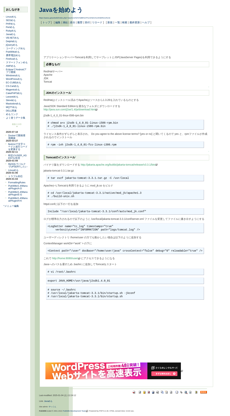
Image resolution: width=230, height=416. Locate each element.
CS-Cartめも (12, 86)
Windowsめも (13, 75)
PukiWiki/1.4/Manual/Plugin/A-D (18, 187)
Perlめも (10, 27)
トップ (46, 22)
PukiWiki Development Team (75, 411)
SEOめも (11, 20)
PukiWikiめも (13, 52)
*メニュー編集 (11, 206)
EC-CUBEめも (13, 82)
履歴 (79, 22)
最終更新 (135, 22)
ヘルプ (146, 22)
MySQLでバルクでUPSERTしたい (17, 165)
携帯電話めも (13, 55)
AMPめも (11, 66)
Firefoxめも (12, 59)
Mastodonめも (13, 103)
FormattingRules (16, 182)
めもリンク (12, 114)
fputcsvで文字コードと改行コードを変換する (18, 147)
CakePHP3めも (14, 93)
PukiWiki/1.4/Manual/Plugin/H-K (18, 199)
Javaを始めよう (61, 10)
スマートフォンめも (17, 62)
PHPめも (11, 24)
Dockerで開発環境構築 (16, 136)
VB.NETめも (12, 38)
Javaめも (11, 34)
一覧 (117, 22)
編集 (57, 22)
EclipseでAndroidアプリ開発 (16, 70)
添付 (87, 22)
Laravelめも (12, 96)
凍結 (65, 22)
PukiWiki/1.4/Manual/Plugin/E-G (18, 193)
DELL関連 (11, 110)
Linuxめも (11, 16)
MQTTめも (11, 107)
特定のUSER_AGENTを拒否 (17, 156)
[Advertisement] (111, 38)
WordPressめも (14, 79)
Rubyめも (11, 30)
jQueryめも (12, 45)
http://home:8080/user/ (66, 258)
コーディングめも (15, 48)
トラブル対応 (15, 176)
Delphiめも (11, 41)
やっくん (52, 407)
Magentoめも (13, 89)
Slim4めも (11, 100)
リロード (97, 22)
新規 (110, 22)
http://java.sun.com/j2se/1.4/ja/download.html (71, 109)
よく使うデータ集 (15, 118)
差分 (72, 22)
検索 (124, 22)
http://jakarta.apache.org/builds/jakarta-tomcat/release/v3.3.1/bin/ (119, 164)
